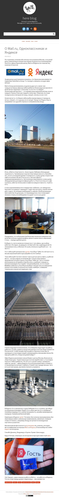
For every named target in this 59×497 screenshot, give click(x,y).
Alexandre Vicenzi (37, 493)
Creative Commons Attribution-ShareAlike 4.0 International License (39, 492)
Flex (28, 493)
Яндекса (33, 427)
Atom (36, 41)
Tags (32, 41)
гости (19, 482)
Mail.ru (27, 427)
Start (23, 41)
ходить (7, 429)
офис (49, 435)
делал (22, 417)
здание (27, 252)
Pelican (25, 493)
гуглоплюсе (30, 425)
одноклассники (26, 482)
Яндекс (37, 482)
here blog (29, 18)
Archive (28, 41)
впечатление (8, 482)
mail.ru (15, 482)
